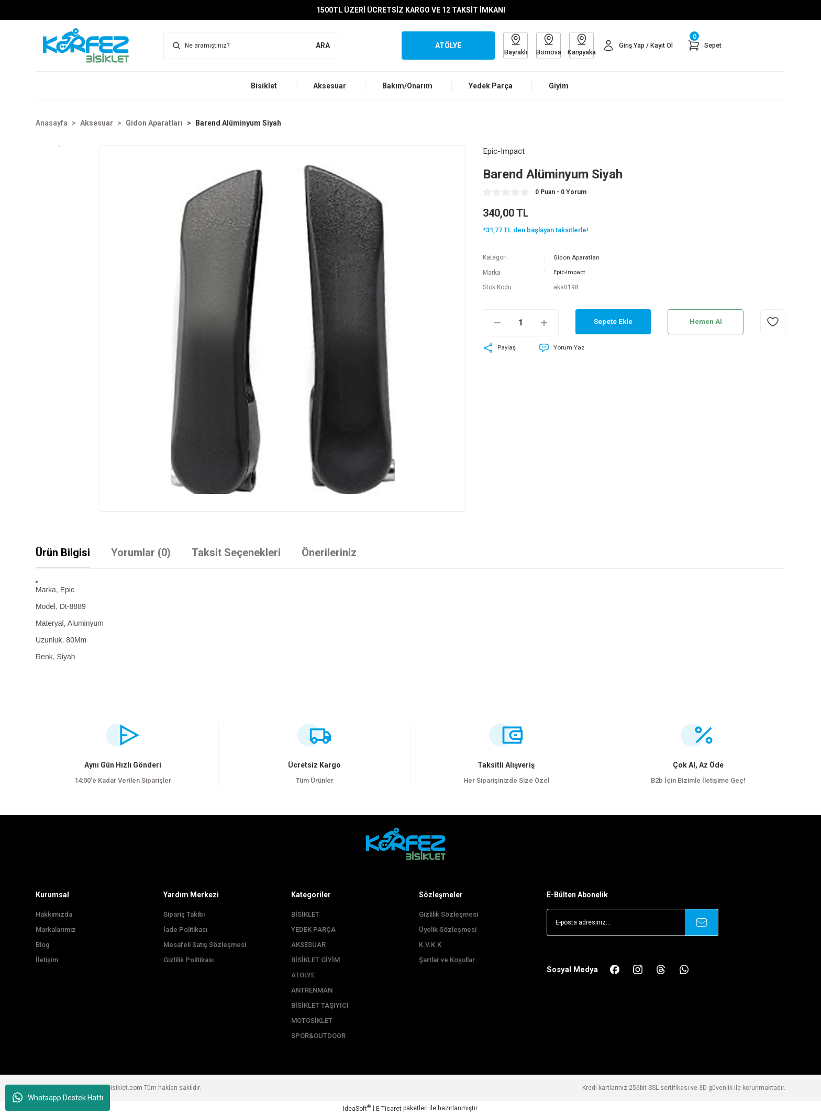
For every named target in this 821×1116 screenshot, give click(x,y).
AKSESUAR (308, 945)
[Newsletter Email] (632, 922)
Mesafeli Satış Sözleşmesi (204, 945)
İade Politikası (185, 929)
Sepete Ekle (613, 322)
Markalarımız (56, 929)
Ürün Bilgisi (63, 552)
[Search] (250, 45)
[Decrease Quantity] (492, 322)
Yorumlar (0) (141, 552)
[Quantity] (521, 322)
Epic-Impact (570, 272)
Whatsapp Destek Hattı (58, 1097)
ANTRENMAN (311, 990)
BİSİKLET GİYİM (315, 960)
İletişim (47, 960)
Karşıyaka (576, 45)
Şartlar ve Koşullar (447, 960)
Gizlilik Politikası (188, 960)
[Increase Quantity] (549, 322)
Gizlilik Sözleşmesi (448, 914)
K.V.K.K (430, 945)
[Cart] (704, 45)
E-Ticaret (389, 1108)
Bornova (541, 45)
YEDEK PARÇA (313, 929)
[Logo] (91, 45)
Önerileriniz (329, 552)
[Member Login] (634, 45)
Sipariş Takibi (184, 914)
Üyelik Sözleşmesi (447, 929)
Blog (43, 945)
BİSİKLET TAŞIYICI (320, 1005)
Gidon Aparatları (576, 258)
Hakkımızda (54, 914)
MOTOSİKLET (311, 1020)
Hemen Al (705, 322)
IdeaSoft (357, 1108)
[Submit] (701, 922)
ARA (323, 45)
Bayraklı (505, 45)
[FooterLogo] (410, 843)
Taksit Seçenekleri (236, 552)
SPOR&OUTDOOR (318, 1036)
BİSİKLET (305, 914)
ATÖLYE (303, 975)
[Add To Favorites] (772, 321)
